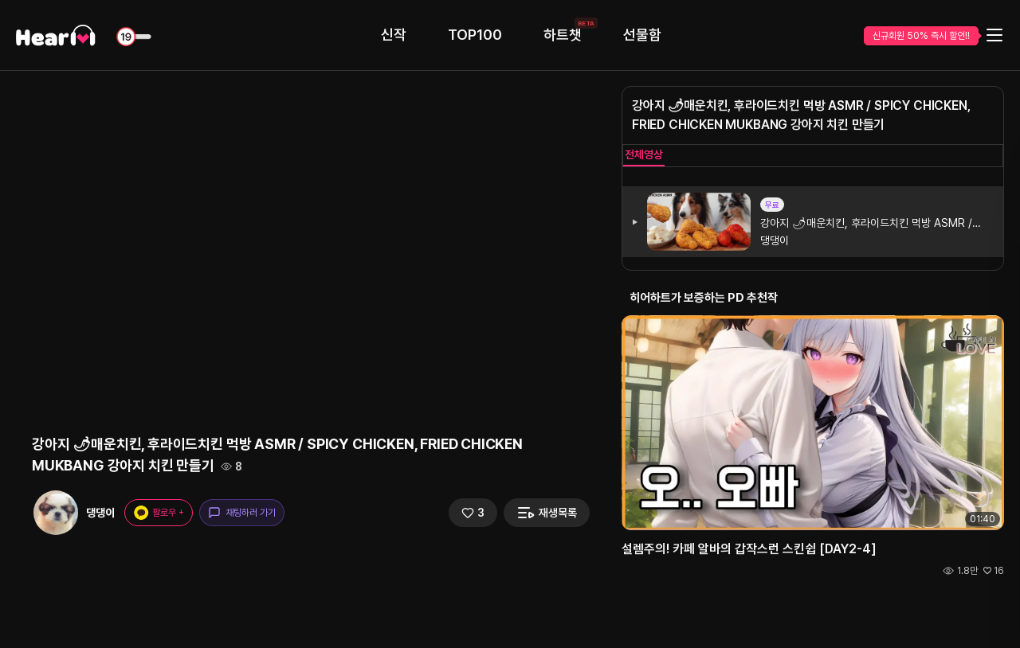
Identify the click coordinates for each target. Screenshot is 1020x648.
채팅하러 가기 (242, 512)
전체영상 (644, 154)
